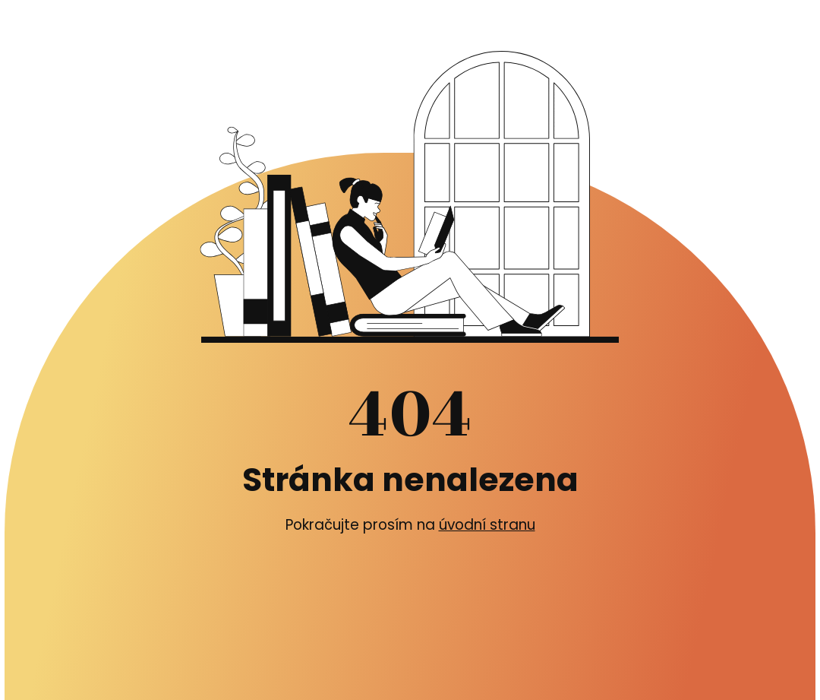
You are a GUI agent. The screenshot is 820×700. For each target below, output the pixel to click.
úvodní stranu (487, 525)
